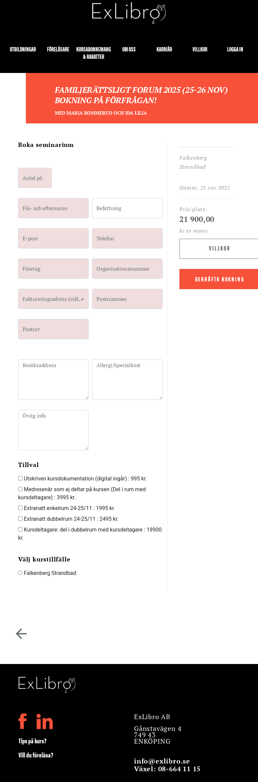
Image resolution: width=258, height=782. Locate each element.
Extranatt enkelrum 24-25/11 (66, 508)
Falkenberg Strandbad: (47, 573)
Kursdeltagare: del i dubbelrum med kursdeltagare (90, 533)
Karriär (164, 49)
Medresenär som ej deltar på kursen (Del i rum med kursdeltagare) (82, 493)
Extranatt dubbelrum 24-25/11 (68, 519)
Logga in (235, 49)
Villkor (199, 49)
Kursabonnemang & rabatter (93, 52)
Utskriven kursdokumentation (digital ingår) (82, 478)
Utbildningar (23, 49)
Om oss (129, 49)
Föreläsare (58, 49)
